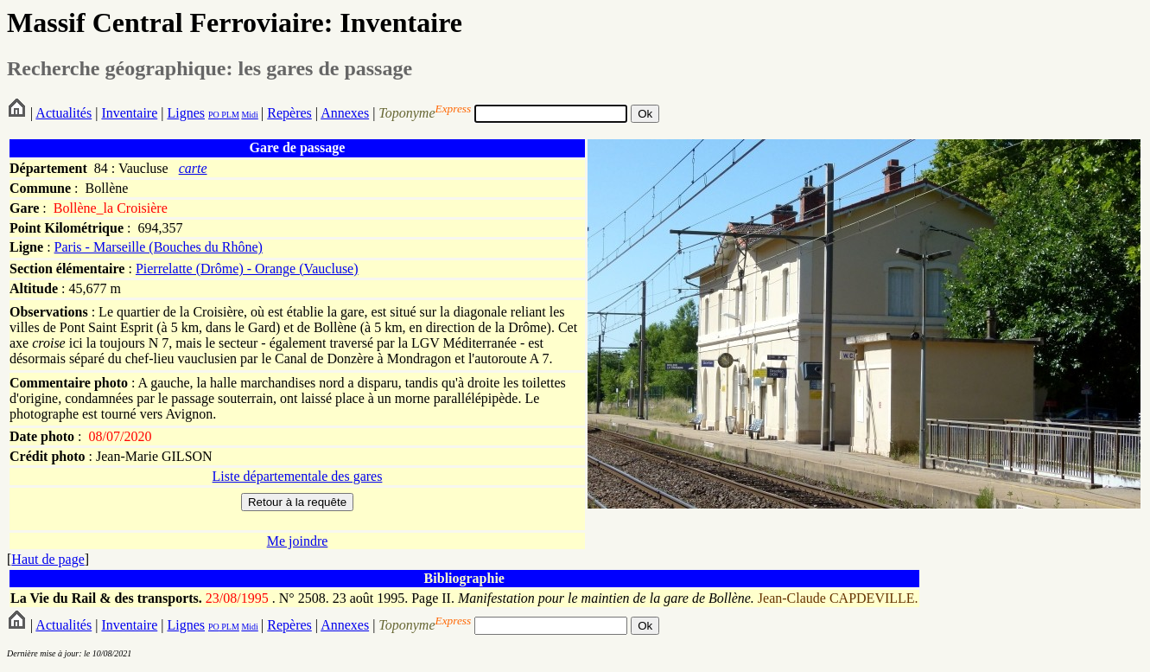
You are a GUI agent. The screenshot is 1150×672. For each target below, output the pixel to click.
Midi (249, 114)
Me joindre (297, 541)
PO (213, 114)
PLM (229, 114)
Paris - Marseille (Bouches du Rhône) (158, 247)
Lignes (186, 113)
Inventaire (129, 113)
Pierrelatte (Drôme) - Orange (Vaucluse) (247, 268)
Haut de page (47, 559)
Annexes (345, 113)
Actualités (63, 113)
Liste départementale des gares (298, 476)
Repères (289, 113)
